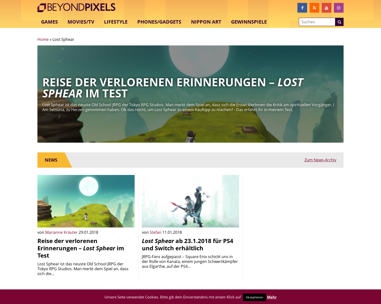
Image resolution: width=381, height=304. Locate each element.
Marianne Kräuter (62, 232)
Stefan (156, 232)
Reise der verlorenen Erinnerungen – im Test (80, 248)
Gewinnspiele (249, 21)
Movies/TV (81, 21)
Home (43, 39)
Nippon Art (206, 21)
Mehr (272, 297)
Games (49, 21)
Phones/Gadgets (159, 21)
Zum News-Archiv (320, 160)
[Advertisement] (295, 209)
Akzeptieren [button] (254, 297)
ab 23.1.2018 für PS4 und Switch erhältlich (187, 244)
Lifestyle (116, 21)
